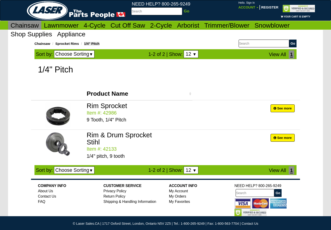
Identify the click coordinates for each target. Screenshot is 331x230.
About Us (45, 191)
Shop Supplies (31, 34)
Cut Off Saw (128, 25)
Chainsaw (25, 25)
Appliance (71, 34)
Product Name (107, 93)
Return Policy (114, 196)
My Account (178, 191)
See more (283, 108)
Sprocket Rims (67, 44)
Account (248, 5)
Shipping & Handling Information (129, 202)
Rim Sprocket (107, 105)
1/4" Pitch (92, 44)
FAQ (41, 202)
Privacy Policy (114, 191)
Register (269, 7)
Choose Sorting (74, 54)
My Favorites (179, 202)
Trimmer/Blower (227, 25)
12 (191, 54)
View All (277, 54)
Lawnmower (61, 25)
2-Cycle (161, 25)
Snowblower (272, 25)
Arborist (188, 25)
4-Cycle (95, 25)
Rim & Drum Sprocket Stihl (119, 138)
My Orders (177, 196)
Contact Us (47, 196)
